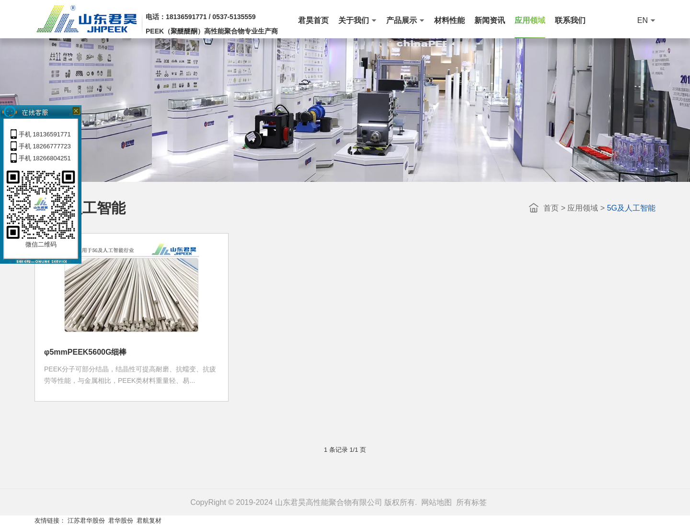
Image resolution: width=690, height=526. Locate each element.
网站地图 (436, 502)
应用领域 (582, 208)
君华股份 (120, 520)
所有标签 (471, 502)
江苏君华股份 (86, 520)
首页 (551, 208)
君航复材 (149, 520)
